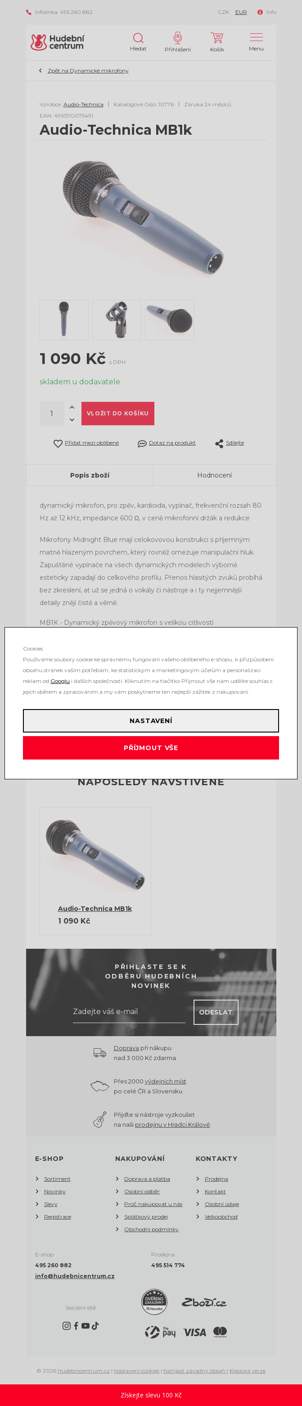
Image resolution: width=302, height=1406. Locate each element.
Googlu (60, 681)
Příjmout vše (151, 748)
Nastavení (151, 721)
